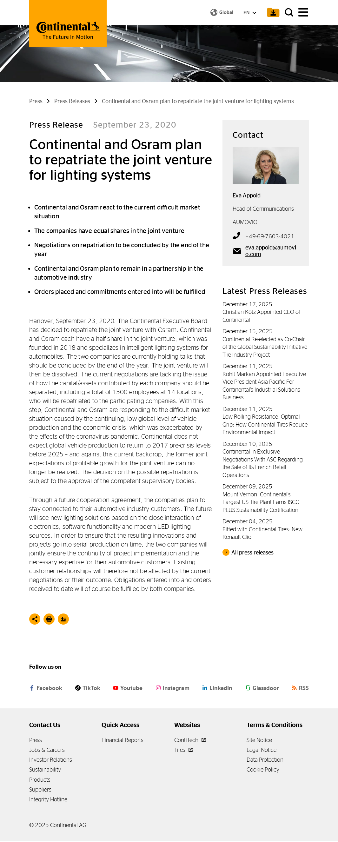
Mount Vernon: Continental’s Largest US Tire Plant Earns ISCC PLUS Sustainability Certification (260, 503)
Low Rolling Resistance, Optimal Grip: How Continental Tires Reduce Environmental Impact (265, 425)
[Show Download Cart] (270, 12)
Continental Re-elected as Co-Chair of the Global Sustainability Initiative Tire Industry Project (264, 347)
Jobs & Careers (47, 750)
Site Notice (259, 741)
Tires (183, 750)
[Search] (287, 12)
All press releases (252, 553)
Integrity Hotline (48, 800)
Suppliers (40, 790)
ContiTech (190, 741)
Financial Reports (122, 741)
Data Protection (265, 761)
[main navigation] (303, 12)
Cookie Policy (263, 770)
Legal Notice (261, 750)
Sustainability (45, 770)
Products (39, 780)
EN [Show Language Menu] (248, 13)
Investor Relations (50, 761)
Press (35, 741)
